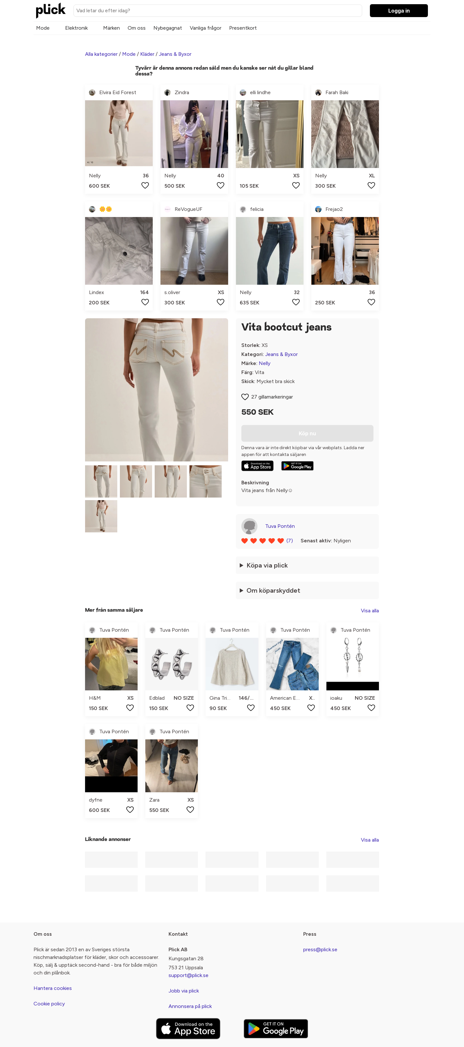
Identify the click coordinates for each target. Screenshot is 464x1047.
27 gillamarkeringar (272, 397)
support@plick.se (188, 975)
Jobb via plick (184, 991)
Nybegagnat (167, 28)
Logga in (399, 10)
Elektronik (76, 28)
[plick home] (51, 11)
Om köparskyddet (273, 590)
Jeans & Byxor (175, 54)
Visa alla (370, 610)
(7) (289, 541)
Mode (43, 28)
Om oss (137, 28)
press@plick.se (320, 949)
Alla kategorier (101, 54)
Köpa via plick (267, 565)
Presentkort (243, 28)
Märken (111, 28)
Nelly (264, 363)
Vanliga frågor (205, 28)
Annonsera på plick (190, 1006)
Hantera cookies (53, 988)
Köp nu (307, 433)
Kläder (147, 54)
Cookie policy (49, 1004)
